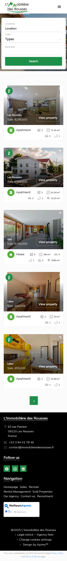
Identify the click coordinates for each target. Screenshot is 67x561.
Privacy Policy (57, 553)
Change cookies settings (35, 539)
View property (48, 117)
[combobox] (33, 28)
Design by (35, 544)
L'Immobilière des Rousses (26, 418)
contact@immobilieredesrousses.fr (31, 447)
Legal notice (25, 534)
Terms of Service (32, 556)
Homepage (17, 7)
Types (8, 35)
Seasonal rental (19, 13)
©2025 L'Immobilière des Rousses (33, 530)
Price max (10, 47)
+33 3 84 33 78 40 (21, 442)
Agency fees (45, 534)
